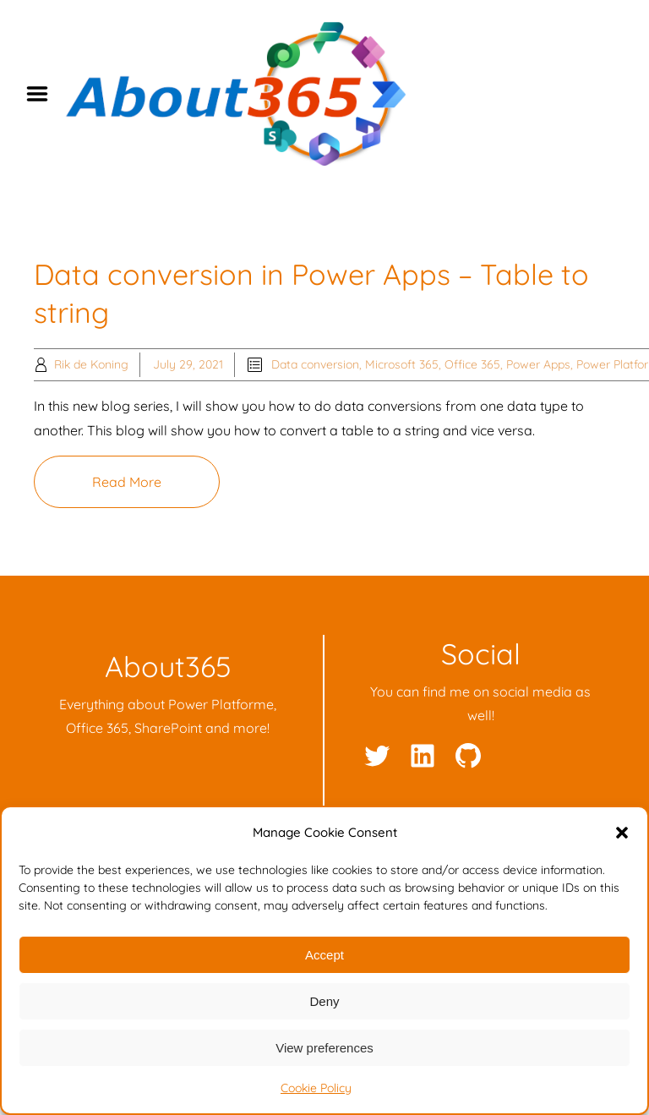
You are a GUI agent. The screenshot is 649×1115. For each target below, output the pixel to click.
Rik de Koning (91, 364)
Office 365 (472, 364)
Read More (126, 481)
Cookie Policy (316, 1088)
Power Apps (538, 364)
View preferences (324, 1048)
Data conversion (315, 364)
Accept (324, 955)
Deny (324, 1001)
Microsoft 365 (402, 364)
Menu (43, 94)
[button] (622, 832)
